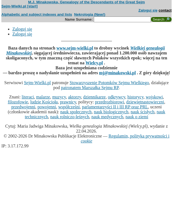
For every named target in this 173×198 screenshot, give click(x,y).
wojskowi (154, 97)
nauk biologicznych (111, 111)
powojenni (46, 107)
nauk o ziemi (136, 116)
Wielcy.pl (94, 63)
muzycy (59, 97)
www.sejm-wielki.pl (74, 48)
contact (165, 10)
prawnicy (68, 102)
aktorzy (74, 97)
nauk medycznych (107, 116)
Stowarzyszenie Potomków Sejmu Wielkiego (109, 82)
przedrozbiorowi (109, 102)
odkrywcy (116, 97)
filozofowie (18, 102)
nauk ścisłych (143, 111)
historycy (135, 97)
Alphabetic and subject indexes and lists (36, 14)
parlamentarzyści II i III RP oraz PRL (115, 107)
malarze (43, 97)
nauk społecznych (76, 111)
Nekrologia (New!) (89, 14)
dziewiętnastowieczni (145, 102)
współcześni (69, 107)
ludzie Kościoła (44, 102)
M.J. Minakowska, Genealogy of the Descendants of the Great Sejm (86, 2)
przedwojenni (23, 107)
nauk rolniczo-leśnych (69, 116)
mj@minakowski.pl (117, 72)
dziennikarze (94, 97)
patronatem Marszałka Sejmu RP (90, 87)
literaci (28, 97)
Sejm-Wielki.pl (37, 82)
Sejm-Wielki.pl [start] (19, 6)
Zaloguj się (148, 10)
